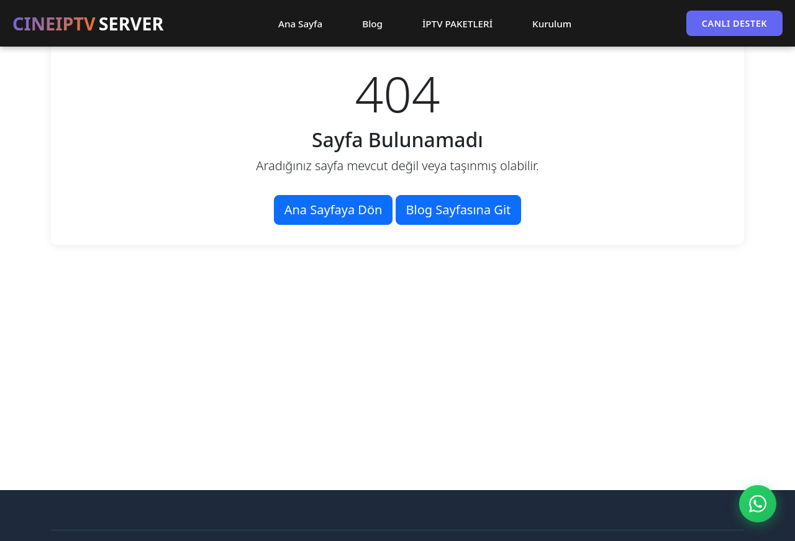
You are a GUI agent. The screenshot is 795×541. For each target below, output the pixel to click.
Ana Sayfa (300, 23)
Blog (372, 23)
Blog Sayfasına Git (458, 209)
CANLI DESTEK (734, 23)
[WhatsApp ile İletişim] (757, 503)
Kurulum (551, 23)
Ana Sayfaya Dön (333, 209)
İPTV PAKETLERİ (457, 23)
